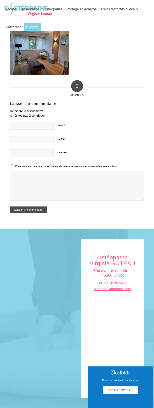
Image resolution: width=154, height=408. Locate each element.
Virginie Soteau (120, 390)
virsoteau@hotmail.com (112, 289)
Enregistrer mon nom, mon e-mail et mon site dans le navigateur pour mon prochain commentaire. (66, 166)
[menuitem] (10, 9)
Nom (61, 125)
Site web (62, 152)
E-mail (62, 138)
